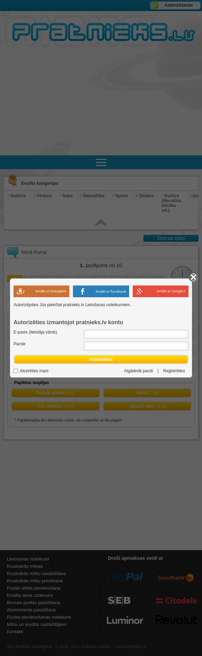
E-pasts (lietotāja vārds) (35, 332)
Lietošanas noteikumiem (107, 304)
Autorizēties (101, 359)
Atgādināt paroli (138, 370)
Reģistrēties (174, 370)
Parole (19, 343)
